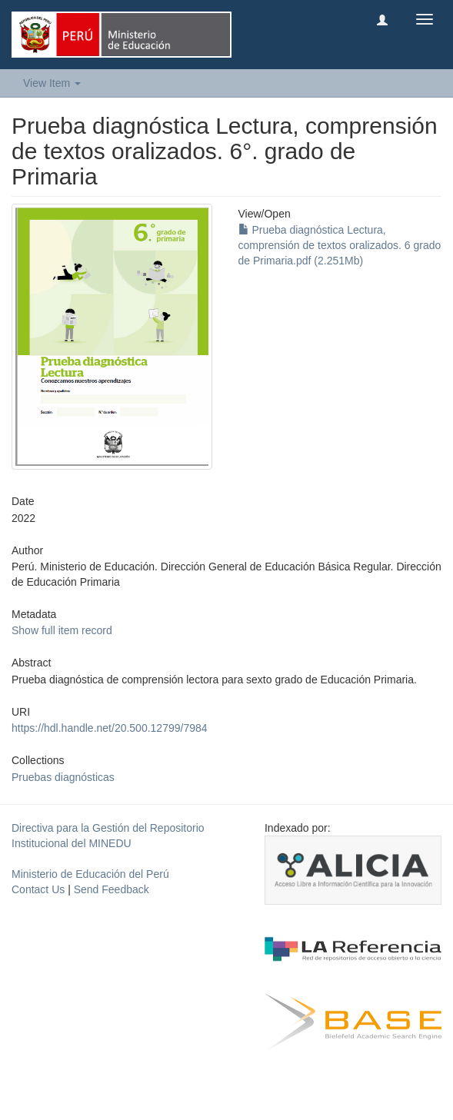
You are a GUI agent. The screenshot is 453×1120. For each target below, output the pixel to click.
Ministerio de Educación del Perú (90, 874)
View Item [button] (52, 83)
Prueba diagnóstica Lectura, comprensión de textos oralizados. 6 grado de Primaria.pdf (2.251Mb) (339, 245)
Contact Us (38, 889)
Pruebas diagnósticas (63, 777)
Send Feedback (111, 889)
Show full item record (62, 630)
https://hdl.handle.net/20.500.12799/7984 (110, 728)
